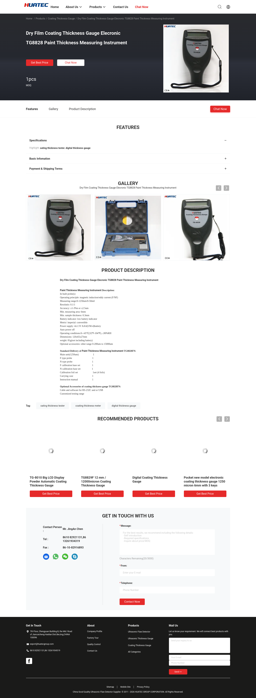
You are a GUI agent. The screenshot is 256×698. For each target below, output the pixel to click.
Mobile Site (125, 687)
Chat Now (71, 62)
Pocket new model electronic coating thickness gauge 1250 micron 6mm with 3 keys (204, 481)
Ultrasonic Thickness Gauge (140, 638)
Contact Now (132, 601)
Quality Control (94, 644)
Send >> (178, 672)
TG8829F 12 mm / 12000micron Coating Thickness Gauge (96, 481)
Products (40, 18)
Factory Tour (93, 638)
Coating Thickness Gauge (61, 18)
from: (124, 565)
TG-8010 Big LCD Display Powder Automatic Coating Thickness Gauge (48, 481)
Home (29, 18)
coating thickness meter (88, 405)
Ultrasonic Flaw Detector (139, 632)
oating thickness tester (52, 405)
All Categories (134, 652)
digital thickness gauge (124, 405)
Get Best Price (39, 62)
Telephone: (127, 583)
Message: (126, 525)
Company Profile (94, 631)
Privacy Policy (143, 687)
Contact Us (92, 651)
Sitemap (110, 687)
